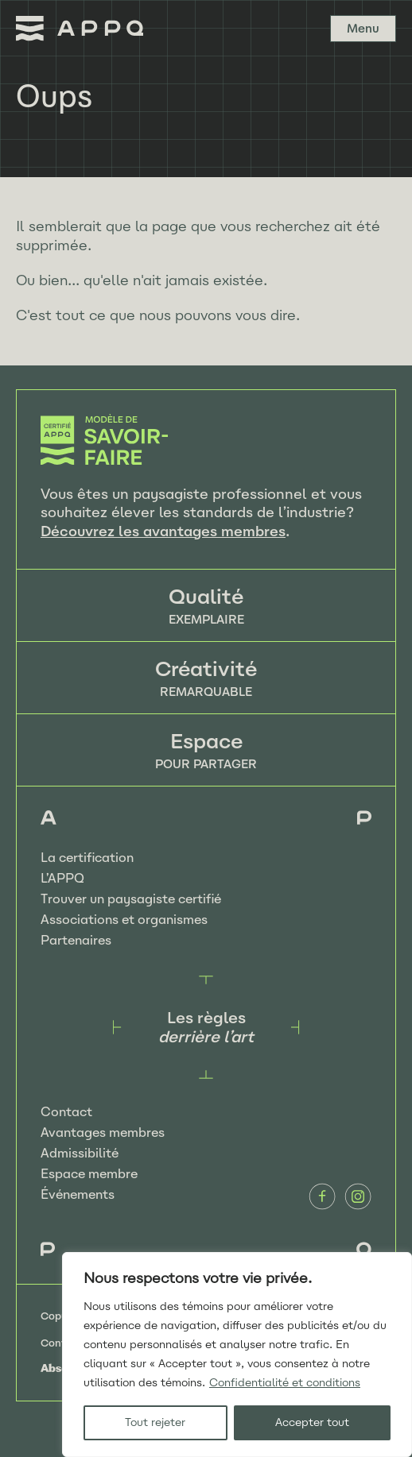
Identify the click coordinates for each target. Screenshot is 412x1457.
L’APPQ (62, 878)
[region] (237, 1354)
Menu (363, 28)
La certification (87, 857)
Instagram (357, 1196)
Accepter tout (312, 1422)
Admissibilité (80, 1153)
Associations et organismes (124, 919)
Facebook (322, 1196)
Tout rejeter (155, 1422)
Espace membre (89, 1173)
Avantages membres (103, 1132)
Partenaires (76, 940)
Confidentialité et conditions (284, 1382)
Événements (78, 1194)
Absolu (59, 1368)
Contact (66, 1111)
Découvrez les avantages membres (163, 531)
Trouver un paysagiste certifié (131, 898)
